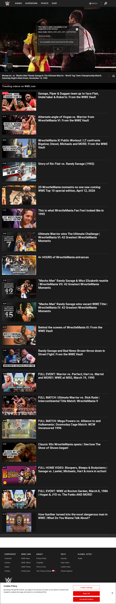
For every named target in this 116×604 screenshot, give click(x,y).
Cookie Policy (65, 567)
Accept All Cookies (86, 599)
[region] (58, 593)
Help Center (65, 563)
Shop (54, 3)
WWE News (25, 558)
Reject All (86, 593)
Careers (7, 563)
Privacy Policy (41, 558)
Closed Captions (66, 571)
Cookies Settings (86, 587)
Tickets (44, 3)
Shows (18, 3)
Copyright (39, 563)
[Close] (112, 593)
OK (58, 49)
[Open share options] (113, 75)
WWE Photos (26, 567)
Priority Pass (25, 571)
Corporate (8, 558)
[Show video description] (108, 75)
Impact (7, 567)
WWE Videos (26, 563)
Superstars (31, 3)
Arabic (80, 558)
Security (64, 558)
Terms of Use (41, 567)
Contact (7, 571)
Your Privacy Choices (43, 571)
